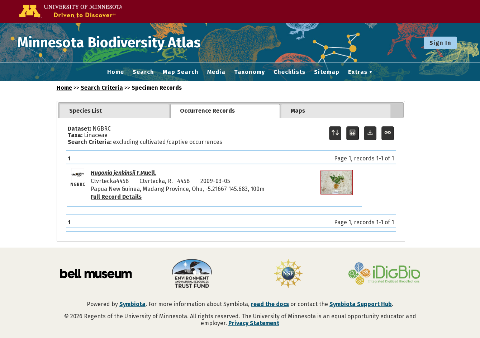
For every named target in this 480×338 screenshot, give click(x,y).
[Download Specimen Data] (370, 133)
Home (115, 72)
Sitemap (326, 72)
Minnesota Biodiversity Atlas (111, 42)
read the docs (270, 304)
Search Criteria (102, 87)
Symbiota (132, 304)
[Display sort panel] (335, 133)
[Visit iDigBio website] (384, 274)
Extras (357, 72)
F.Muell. (123, 172)
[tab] (114, 111)
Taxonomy (249, 72)
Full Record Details (116, 196)
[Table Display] (352, 133)
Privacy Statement (253, 323)
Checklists (289, 72)
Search (143, 72)
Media (216, 72)
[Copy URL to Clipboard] (387, 133)
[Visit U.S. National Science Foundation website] (288, 274)
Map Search (181, 72)
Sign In (440, 42)
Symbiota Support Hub (360, 304)
